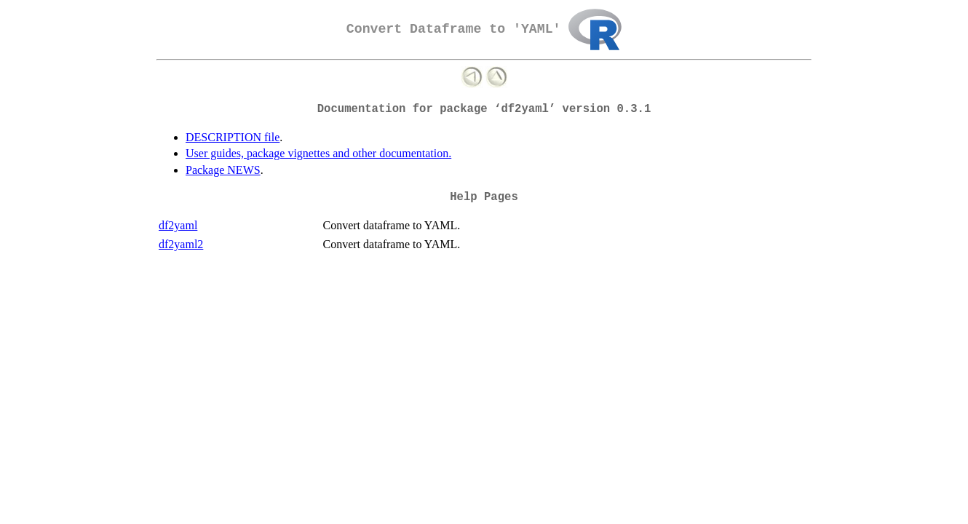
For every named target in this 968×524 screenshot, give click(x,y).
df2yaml (178, 225)
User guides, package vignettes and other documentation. (318, 153)
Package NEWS (223, 170)
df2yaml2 (181, 244)
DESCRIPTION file (232, 137)
